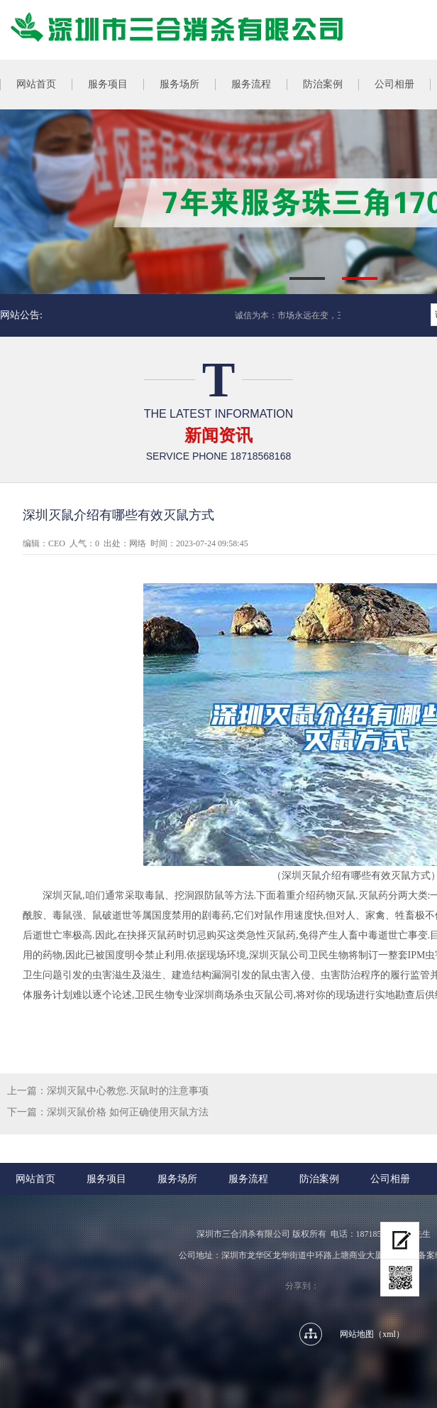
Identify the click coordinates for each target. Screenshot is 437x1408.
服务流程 (251, 84)
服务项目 (108, 84)
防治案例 (323, 84)
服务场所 (179, 84)
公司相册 (394, 84)
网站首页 (35, 1179)
